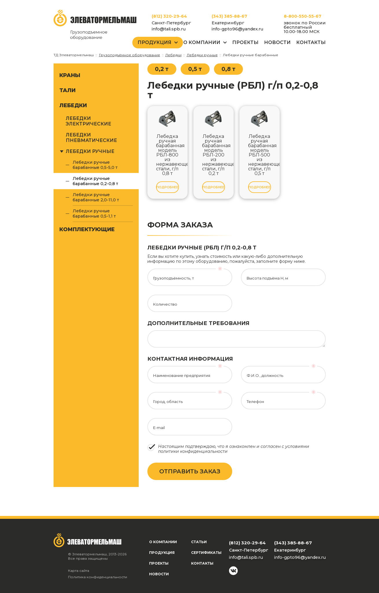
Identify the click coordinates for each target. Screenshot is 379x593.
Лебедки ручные (90, 151)
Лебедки (73, 105)
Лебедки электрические (88, 121)
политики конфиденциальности (193, 451)
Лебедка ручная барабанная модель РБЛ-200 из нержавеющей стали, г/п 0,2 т (213, 155)
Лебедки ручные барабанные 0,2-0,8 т (95, 181)
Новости (277, 42)
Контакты (311, 42)
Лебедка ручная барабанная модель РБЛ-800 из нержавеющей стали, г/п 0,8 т (167, 155)
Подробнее (167, 187)
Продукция (154, 42)
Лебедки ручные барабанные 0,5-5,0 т (95, 165)
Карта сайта (78, 570)
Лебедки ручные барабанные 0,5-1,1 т (94, 213)
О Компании (201, 42)
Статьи (199, 542)
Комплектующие (87, 229)
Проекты (245, 42)
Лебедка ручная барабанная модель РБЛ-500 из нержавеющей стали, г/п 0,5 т (259, 155)
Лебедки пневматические (91, 137)
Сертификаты (206, 552)
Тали (67, 90)
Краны (69, 75)
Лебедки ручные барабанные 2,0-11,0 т (96, 197)
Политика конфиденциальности (97, 577)
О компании (163, 542)
